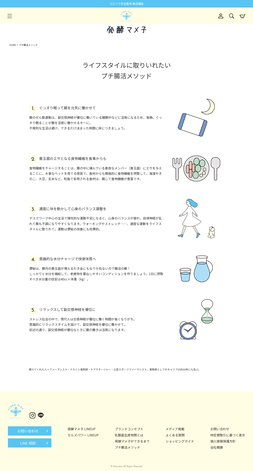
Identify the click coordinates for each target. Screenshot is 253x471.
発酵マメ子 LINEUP (81, 428)
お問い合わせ (28, 430)
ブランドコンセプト (129, 428)
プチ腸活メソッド (127, 447)
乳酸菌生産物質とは (129, 435)
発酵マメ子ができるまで (132, 441)
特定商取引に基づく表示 (227, 435)
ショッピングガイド (180, 441)
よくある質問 (175, 435)
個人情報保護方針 (223, 441)
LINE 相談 (28, 442)
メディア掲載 (175, 428)
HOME (12, 45)
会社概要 (216, 447)
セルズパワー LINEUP (83, 435)
